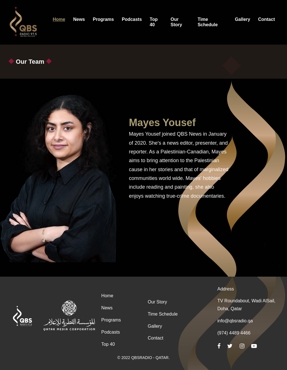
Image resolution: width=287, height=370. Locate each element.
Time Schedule (163, 314)
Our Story (157, 301)
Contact (155, 338)
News (106, 307)
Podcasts (110, 332)
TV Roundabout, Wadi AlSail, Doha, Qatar (246, 304)
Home (107, 295)
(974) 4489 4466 (233, 333)
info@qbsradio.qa (235, 320)
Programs (111, 320)
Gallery (155, 326)
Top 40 (108, 344)
